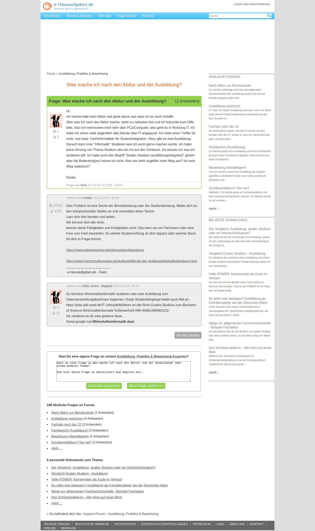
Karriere (148, 16)
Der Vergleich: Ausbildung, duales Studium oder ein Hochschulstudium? (103, 467)
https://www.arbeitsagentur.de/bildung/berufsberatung (105, 250)
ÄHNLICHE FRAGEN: (225, 77)
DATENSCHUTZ (125, 523)
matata (87, 197)
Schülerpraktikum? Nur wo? (71, 442)
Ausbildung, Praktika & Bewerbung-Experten (152, 356)
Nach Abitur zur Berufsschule (72, 412)
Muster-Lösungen (79, 16)
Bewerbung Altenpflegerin (70, 436)
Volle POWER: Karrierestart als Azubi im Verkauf (86, 479)
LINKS (220, 523)
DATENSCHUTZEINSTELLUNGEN (164, 523)
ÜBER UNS (237, 523)
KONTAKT (257, 523)
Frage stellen (126, 16)
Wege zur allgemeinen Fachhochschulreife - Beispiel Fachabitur (97, 491)
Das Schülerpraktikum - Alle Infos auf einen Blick (86, 497)
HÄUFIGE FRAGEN (57, 523)
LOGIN (238, 4)
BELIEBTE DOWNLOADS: (228, 220)
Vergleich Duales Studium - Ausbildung (79, 473)
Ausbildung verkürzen (67, 418)
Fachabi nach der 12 (66, 424)
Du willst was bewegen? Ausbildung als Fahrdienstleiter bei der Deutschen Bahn (109, 485)
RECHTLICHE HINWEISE (92, 523)
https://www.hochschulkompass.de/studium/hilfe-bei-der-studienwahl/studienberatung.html (131, 261)
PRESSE (50, 528)
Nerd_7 (85, 185)
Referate (104, 16)
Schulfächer (51, 16)
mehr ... (56, 448)
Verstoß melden (188, 335)
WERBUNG (68, 528)
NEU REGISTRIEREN (257, 4)
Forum (51, 73)
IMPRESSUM (202, 523)
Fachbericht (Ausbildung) (69, 430)
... (214, 208)
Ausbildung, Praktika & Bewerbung (133, 514)
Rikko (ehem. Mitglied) (97, 286)
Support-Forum (94, 514)
